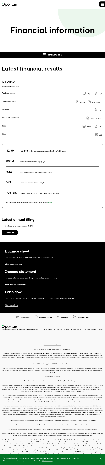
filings (50, 202)
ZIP (98, 135)
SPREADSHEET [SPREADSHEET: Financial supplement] (94, 118)
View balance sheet (13, 264)
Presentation (7, 109)
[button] (102, 4)
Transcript (95, 102)
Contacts (64, 317)
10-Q (4, 126)
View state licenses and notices (52, 345)
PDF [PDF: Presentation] (98, 110)
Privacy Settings (76, 329)
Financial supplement (10, 117)
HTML (87, 94)
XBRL (4, 134)
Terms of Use (48, 329)
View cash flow (11, 305)
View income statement (15, 284)
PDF (98, 94)
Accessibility (58, 329)
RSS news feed (83, 317)
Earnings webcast (9, 101)
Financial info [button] (52, 54)
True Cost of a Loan (7, 439)
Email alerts (25, 317)
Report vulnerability (90, 329)
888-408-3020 (19, 355)
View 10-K (9, 232)
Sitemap (100, 329)
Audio (80, 102)
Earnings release (8, 93)
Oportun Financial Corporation (16, 329)
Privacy (66, 329)
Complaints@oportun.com (31, 355)
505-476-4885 (93, 357)
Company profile (45, 317)
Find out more (47, 461)
